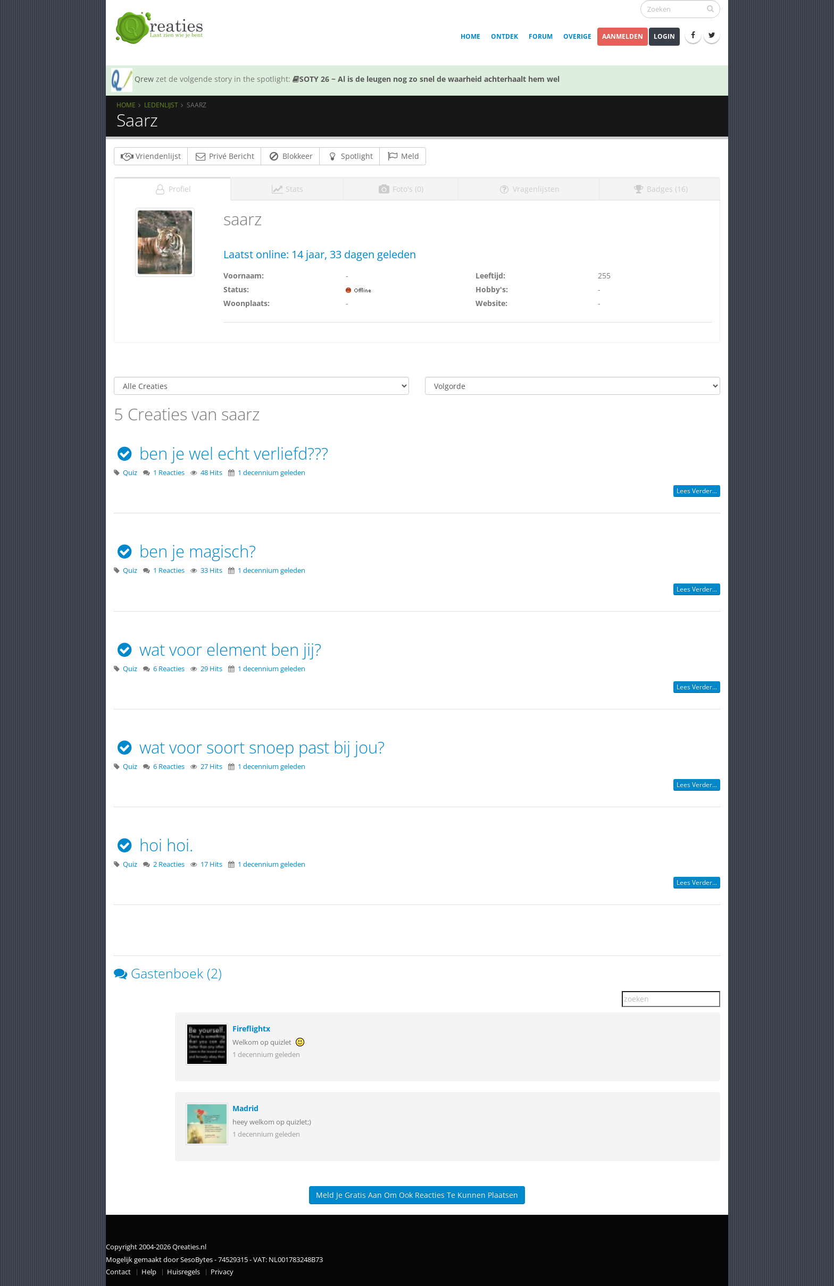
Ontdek (504, 36)
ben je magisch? (185, 551)
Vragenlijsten (529, 189)
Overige (577, 36)
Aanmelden (622, 36)
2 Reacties (169, 864)
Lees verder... (697, 490)
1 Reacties (169, 472)
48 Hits (211, 472)
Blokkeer (290, 156)
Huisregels (183, 1271)
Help (148, 1271)
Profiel (172, 189)
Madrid (245, 1108)
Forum (541, 36)
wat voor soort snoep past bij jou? (249, 747)
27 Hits (211, 766)
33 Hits (211, 570)
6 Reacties (169, 668)
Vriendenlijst (151, 156)
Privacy (222, 1271)
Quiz (130, 472)
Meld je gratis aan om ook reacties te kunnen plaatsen (417, 1195)
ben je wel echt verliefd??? (221, 453)
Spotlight (349, 156)
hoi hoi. (153, 845)
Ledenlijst (161, 104)
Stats (287, 189)
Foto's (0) (400, 189)
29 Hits (211, 668)
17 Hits (211, 864)
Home (470, 36)
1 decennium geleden (271, 472)
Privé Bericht (224, 156)
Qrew (144, 79)
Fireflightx (251, 1028)
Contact (118, 1271)
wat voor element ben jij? (217, 649)
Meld (402, 156)
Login (664, 36)
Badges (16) (660, 189)
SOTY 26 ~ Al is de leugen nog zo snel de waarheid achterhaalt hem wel (426, 79)
